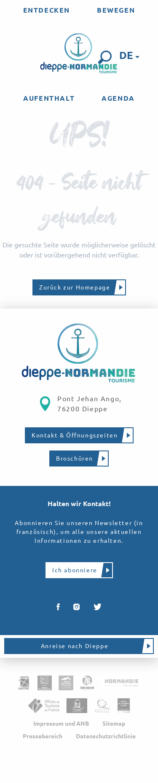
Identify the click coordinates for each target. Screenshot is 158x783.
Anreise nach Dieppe (74, 646)
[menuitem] (46, 10)
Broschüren (74, 458)
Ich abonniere (74, 570)
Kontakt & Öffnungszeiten (75, 435)
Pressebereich (42, 736)
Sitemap (113, 723)
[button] (105, 57)
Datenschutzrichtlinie (106, 736)
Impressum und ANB (61, 723)
